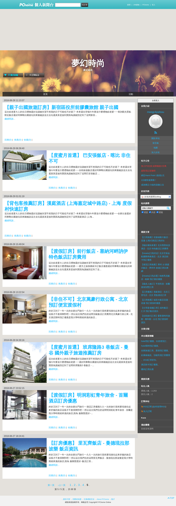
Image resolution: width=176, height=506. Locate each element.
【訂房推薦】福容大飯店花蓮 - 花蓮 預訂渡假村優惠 (155, 301)
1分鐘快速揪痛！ (149, 180)
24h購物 (136, 5)
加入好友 (155, 152)
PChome (145, 5)
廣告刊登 (66, 499)
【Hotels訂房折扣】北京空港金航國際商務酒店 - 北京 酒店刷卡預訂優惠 (155, 256)
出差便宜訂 (161, 341)
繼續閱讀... (10, 119)
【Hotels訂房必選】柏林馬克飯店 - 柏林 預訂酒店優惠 (155, 277)
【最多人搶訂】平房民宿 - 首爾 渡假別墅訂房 (155, 285)
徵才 (113, 499)
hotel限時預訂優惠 (149, 346)
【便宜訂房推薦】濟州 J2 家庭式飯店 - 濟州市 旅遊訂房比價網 (155, 267)
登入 (153, 5)
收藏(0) (27, 140)
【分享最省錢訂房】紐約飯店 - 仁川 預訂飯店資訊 (155, 309)
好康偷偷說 (146, 355)
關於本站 (155, 138)
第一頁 (51, 485)
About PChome (103, 499)
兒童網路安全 (89, 499)
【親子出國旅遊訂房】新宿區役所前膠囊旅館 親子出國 (61, 107)
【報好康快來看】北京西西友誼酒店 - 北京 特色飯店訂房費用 (155, 247)
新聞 (128, 5)
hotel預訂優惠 (147, 341)
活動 (131, 94)
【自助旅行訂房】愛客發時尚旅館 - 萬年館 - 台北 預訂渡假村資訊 (155, 319)
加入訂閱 (147, 411)
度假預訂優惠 (162, 350)
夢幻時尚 (88, 63)
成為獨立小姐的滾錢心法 (152, 185)
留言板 (156, 143)
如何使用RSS (159, 406)
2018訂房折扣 (149, 360)
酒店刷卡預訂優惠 (149, 364)
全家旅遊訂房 (147, 350)
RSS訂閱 (147, 406)
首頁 (45, 94)
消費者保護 (76, 499)
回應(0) (8, 140)
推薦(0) (17, 140)
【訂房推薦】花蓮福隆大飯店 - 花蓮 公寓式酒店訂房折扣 (155, 239)
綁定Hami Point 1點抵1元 (152, 175)
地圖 (156, 147)
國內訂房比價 (147, 369)
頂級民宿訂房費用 (162, 355)
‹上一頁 (61, 485)
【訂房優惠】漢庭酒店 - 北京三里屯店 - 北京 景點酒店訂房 (155, 293)
